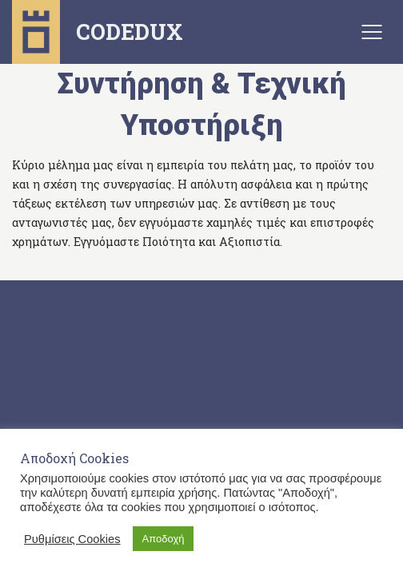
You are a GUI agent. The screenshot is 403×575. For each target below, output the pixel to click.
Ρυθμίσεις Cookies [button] (72, 539)
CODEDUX (97, 32)
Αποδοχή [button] (163, 539)
